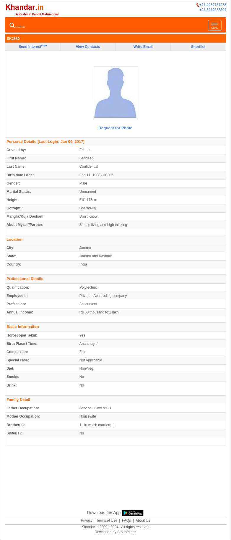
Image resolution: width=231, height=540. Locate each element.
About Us (143, 520)
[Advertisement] (115, 484)
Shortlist (198, 47)
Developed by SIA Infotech (115, 532)
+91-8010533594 (212, 10)
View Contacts (88, 47)
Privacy (86, 520)
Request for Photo (115, 128)
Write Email (143, 47)
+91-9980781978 (211, 5)
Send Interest (33, 46)
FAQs (126, 520)
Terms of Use (106, 520)
